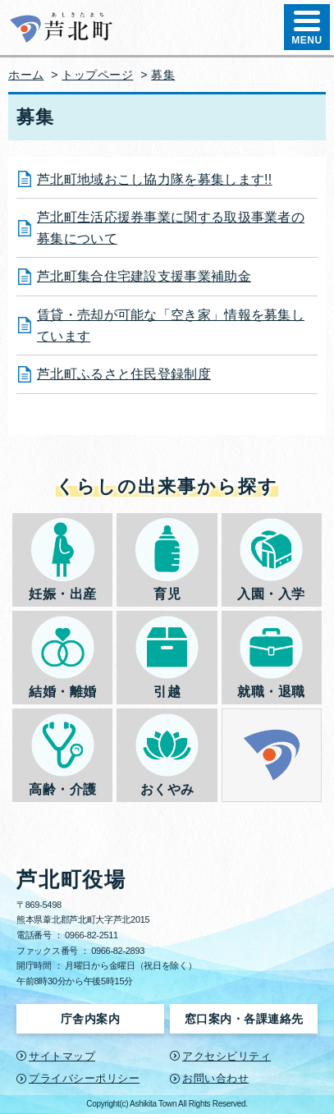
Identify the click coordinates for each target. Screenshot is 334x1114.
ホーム (26, 74)
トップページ (97, 74)
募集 (163, 74)
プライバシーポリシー (84, 1078)
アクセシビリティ (226, 1056)
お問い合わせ (215, 1078)
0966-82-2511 (91, 935)
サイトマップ (62, 1056)
